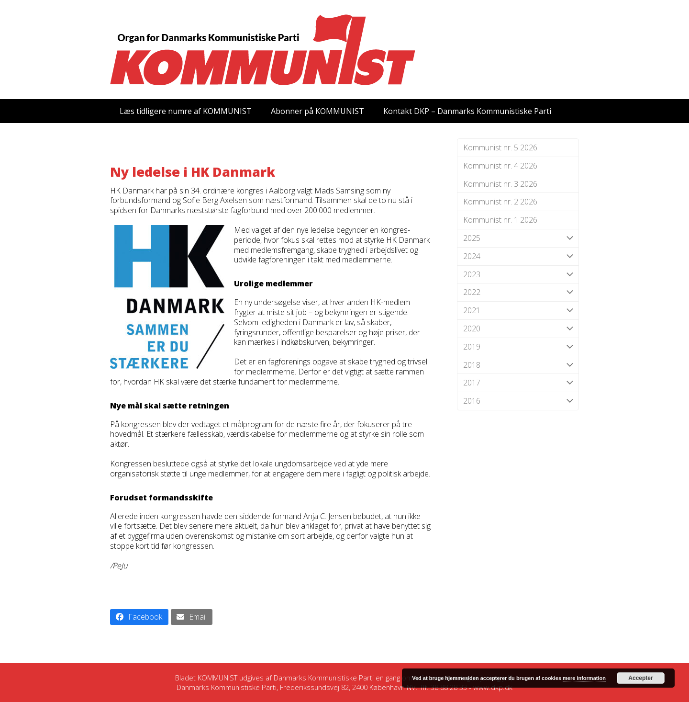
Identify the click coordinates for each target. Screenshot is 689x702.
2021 (517, 310)
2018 (517, 365)
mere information (584, 678)
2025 (517, 238)
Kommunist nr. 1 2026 (500, 220)
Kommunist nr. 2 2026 (500, 201)
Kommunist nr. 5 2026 (500, 147)
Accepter (640, 678)
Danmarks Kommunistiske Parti (324, 677)
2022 (517, 292)
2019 (517, 347)
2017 (517, 383)
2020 (517, 329)
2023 (517, 274)
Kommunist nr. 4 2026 (500, 165)
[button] (139, 617)
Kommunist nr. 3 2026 (500, 184)
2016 (517, 401)
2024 (517, 256)
